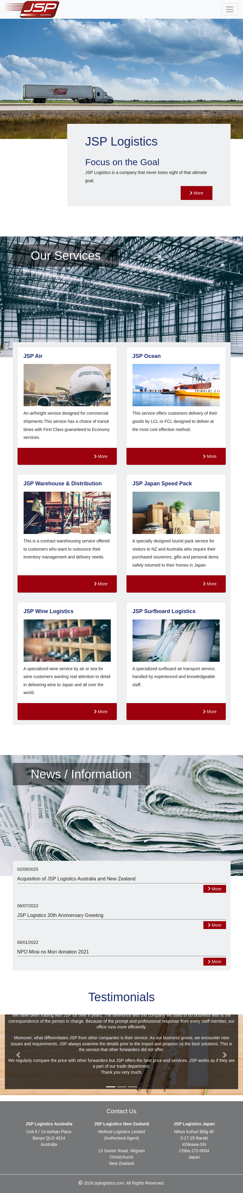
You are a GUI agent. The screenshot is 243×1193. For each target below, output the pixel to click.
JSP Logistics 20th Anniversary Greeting (60, 915)
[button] (18, 1055)
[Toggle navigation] (229, 9)
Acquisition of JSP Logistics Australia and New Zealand (76, 878)
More (196, 193)
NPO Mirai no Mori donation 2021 (53, 951)
